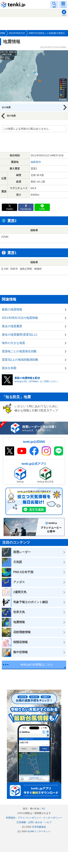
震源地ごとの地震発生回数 (19, 351)
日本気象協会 (39, 826)
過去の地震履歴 (12, 326)
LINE (42, 209)
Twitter (9, 209)
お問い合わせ (35, 822)
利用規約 (10, 817)
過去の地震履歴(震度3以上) (19, 334)
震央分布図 (9, 368)
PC (43, 808)
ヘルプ (47, 822)
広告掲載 (21, 822)
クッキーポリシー (52, 817)
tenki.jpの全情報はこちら (36, 664)
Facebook (25, 209)
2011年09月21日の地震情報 (20, 317)
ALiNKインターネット (39, 831)
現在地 (64, 15)
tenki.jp (13, 4)
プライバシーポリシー (29, 817)
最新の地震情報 (12, 309)
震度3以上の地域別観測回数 (20, 359)
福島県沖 (36, 162)
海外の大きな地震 (13, 342)
